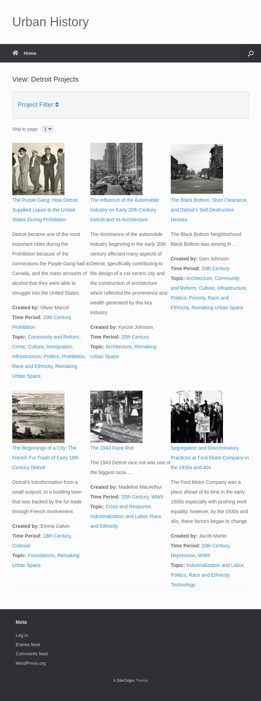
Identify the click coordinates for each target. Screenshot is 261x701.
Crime (18, 346)
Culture (36, 346)
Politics (51, 356)
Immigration (59, 346)
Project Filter (38, 104)
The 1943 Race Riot (112, 448)
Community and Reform (53, 337)
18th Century (56, 536)
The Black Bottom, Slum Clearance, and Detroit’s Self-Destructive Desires (209, 209)
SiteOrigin (126, 680)
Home (24, 53)
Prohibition (23, 327)
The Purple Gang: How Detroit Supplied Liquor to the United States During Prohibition (45, 209)
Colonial (21, 545)
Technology (183, 585)
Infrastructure (26, 356)
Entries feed (28, 644)
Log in (22, 635)
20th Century (56, 317)
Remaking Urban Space (218, 307)
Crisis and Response (128, 506)
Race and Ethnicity (32, 366)
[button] (250, 53)
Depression (183, 555)
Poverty (197, 298)
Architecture (119, 346)
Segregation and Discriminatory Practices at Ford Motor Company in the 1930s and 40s (210, 457)
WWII (157, 497)
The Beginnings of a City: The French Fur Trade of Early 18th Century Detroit (45, 457)
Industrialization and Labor (118, 516)
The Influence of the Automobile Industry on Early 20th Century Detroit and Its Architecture (124, 209)
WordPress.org (31, 663)
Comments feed (32, 653)
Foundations (41, 555)
